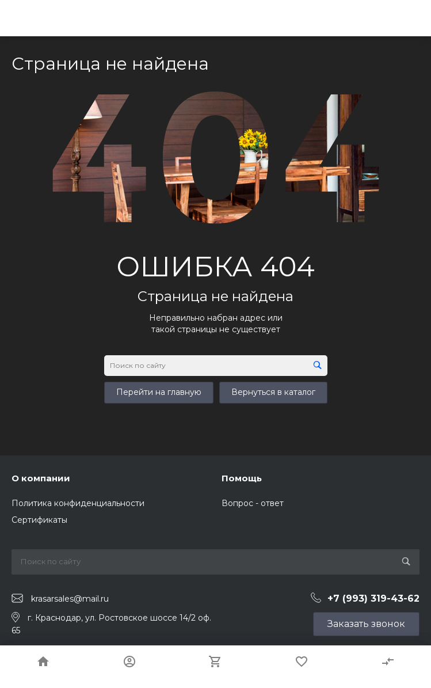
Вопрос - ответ (253, 503)
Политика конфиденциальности (78, 503)
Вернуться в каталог (273, 392)
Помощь (242, 478)
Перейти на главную (158, 392)
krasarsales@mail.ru (70, 599)
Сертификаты (39, 520)
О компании (41, 478)
